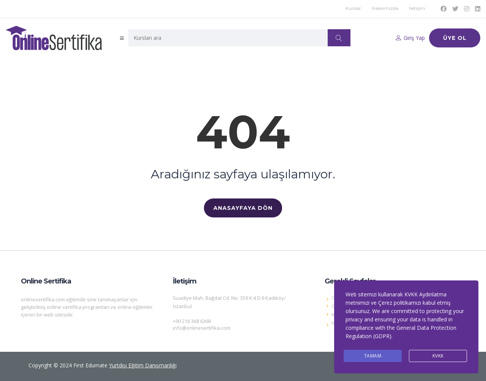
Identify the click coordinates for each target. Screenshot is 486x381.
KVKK (438, 356)
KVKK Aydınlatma (425, 294)
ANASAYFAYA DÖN (243, 208)
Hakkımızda (385, 8)
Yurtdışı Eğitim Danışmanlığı (143, 365)
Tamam (373, 356)
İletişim (417, 8)
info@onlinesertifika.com (201, 327)
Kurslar (353, 8)
